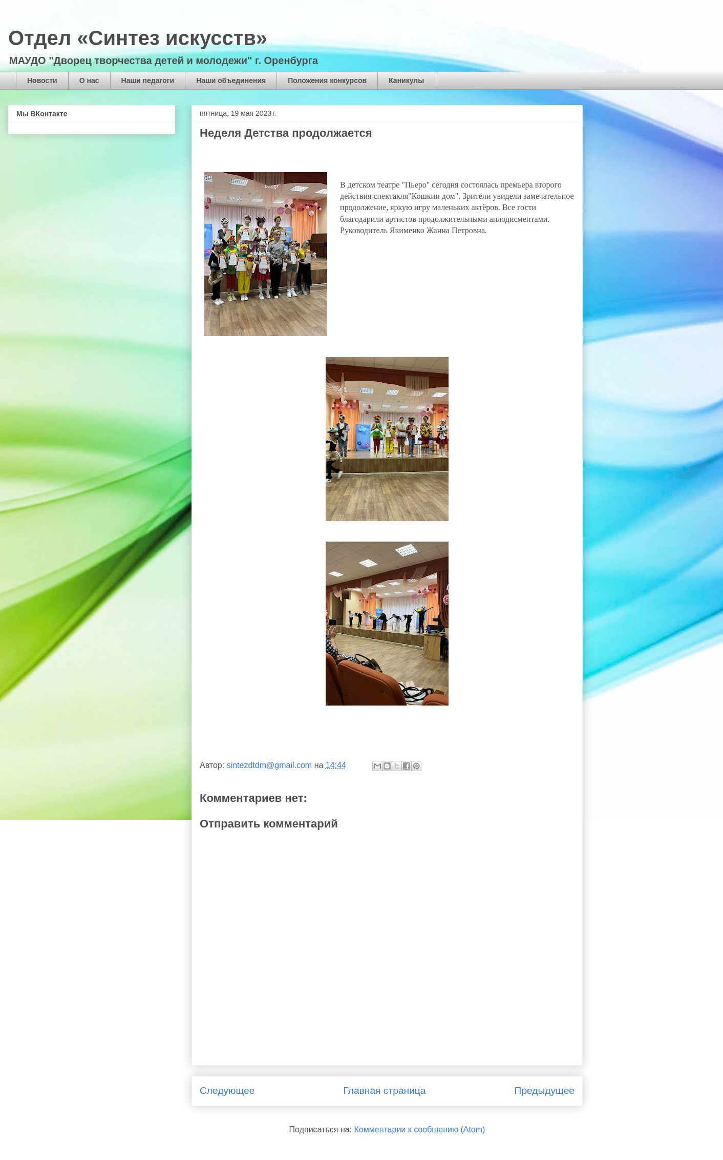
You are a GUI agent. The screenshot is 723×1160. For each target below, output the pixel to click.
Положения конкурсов (327, 80)
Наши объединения (231, 80)
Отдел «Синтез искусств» (137, 38)
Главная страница (384, 1090)
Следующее (227, 1090)
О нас (89, 80)
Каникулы (406, 80)
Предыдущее (545, 1090)
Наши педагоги (148, 80)
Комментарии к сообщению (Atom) (419, 1129)
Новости (42, 80)
